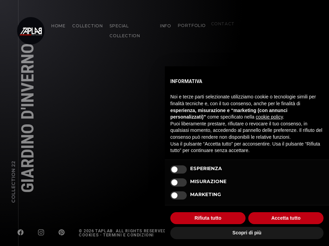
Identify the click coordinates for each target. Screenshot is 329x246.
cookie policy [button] (269, 117)
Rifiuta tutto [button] (208, 218)
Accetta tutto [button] (286, 218)
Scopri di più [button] (247, 232)
